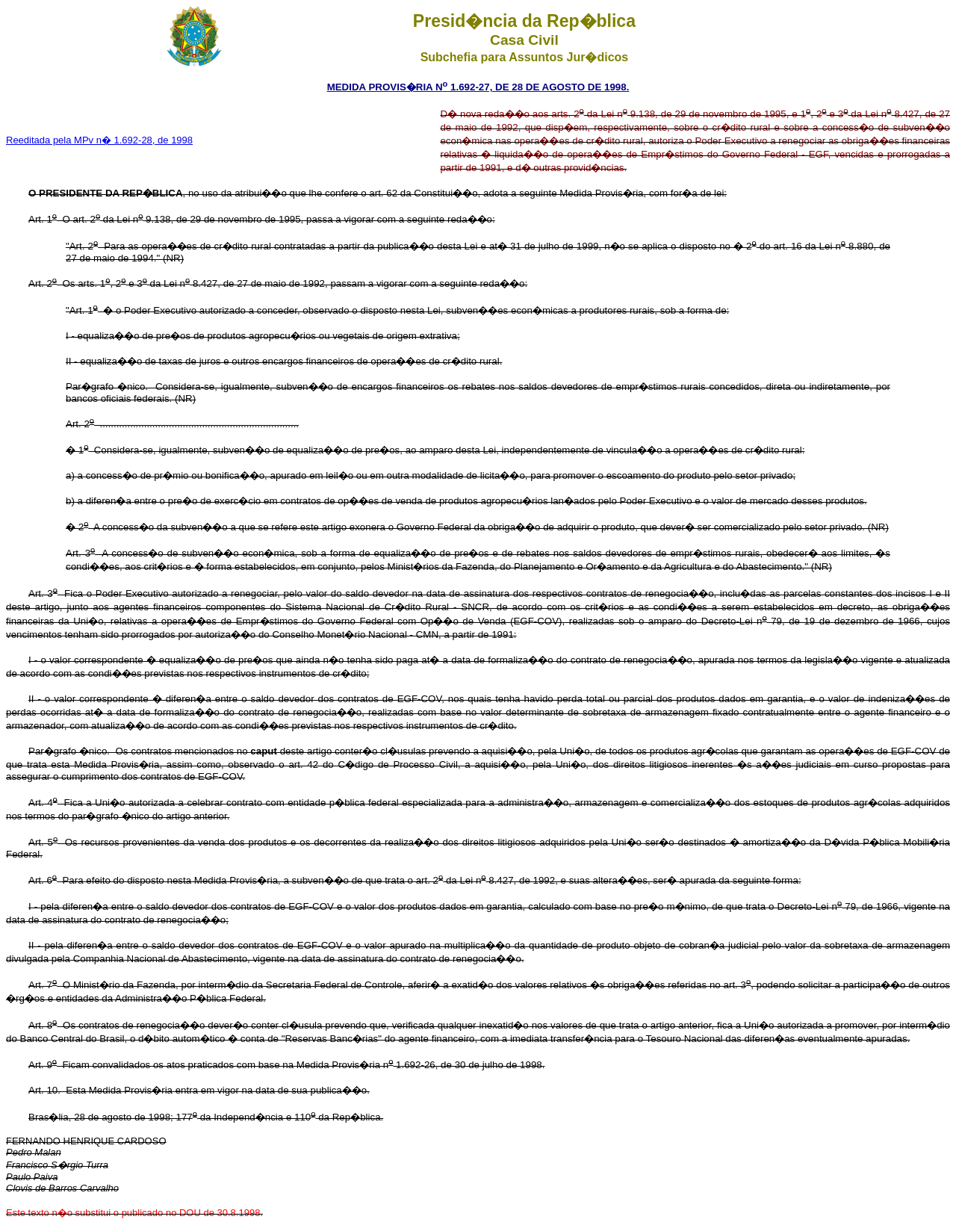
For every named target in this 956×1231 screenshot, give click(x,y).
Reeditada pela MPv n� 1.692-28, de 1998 (99, 140)
